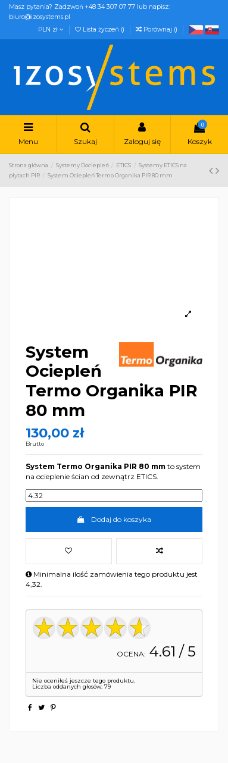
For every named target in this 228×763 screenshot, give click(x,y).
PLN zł (51, 29)
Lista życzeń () (100, 29)
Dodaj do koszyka (114, 519)
